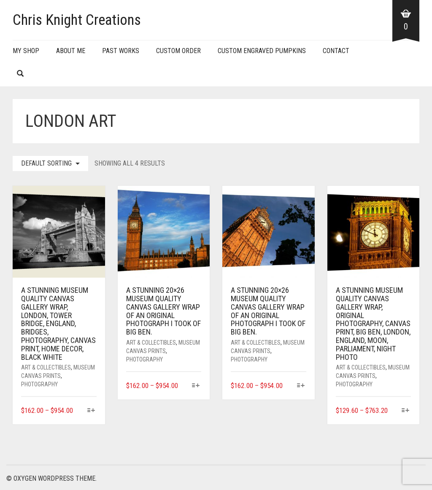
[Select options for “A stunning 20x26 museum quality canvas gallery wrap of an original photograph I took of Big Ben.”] (196, 386)
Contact (336, 51)
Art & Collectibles (46, 367)
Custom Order (178, 51)
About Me (70, 51)
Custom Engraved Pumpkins (262, 51)
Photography (39, 384)
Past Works (120, 51)
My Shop (26, 51)
